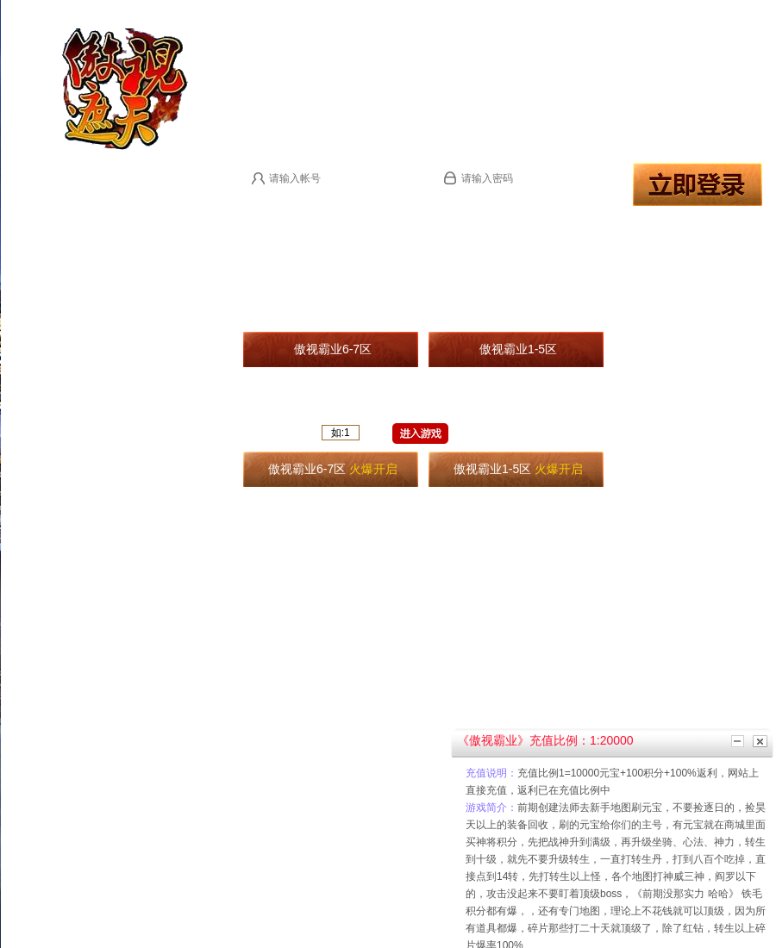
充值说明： (491, 773)
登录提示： (315, 204)
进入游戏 (420, 433)
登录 (697, 184)
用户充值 (593, 47)
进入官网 (291, 47)
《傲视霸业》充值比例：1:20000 (545, 740)
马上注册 (264, 204)
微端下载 (443, 47)
